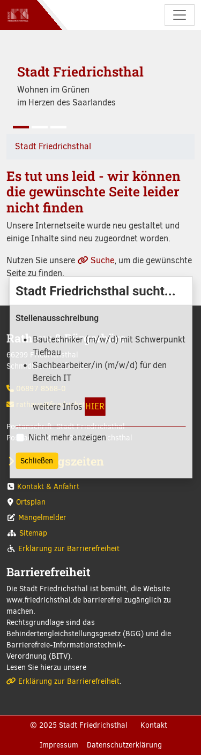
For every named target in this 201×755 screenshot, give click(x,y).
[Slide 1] (21, 127)
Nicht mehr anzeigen (67, 437)
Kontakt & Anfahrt (48, 487)
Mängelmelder (42, 518)
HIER (95, 405)
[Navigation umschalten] (180, 15)
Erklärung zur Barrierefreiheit (69, 549)
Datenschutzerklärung (124, 745)
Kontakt (153, 725)
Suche (102, 260)
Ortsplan (31, 502)
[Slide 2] (40, 127)
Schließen (36, 461)
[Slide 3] (58, 127)
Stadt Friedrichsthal (53, 146)
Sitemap (33, 533)
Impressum (59, 745)
